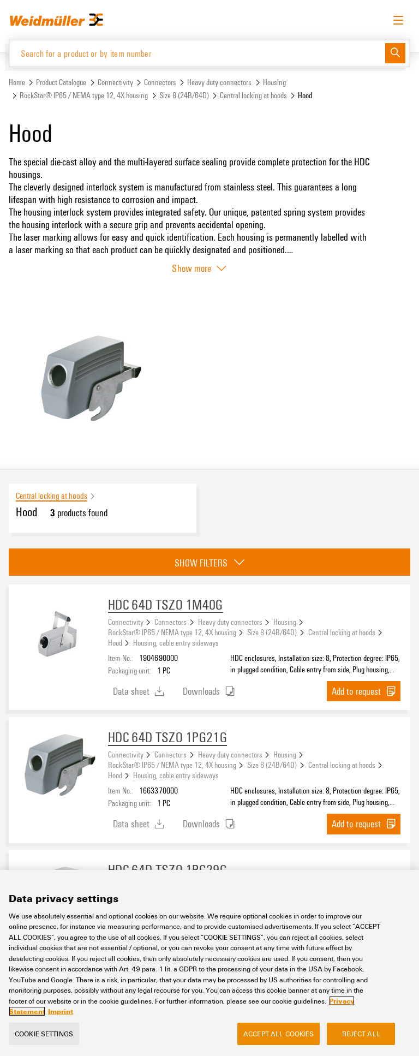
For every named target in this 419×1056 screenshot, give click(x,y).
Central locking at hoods (253, 95)
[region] (209, 963)
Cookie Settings (44, 1033)
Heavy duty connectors (219, 82)
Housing (274, 82)
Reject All (361, 1033)
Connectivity (115, 82)
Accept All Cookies (278, 1033)
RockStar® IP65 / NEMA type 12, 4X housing (84, 95)
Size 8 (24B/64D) (184, 95)
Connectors (160, 82)
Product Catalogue (61, 82)
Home (17, 82)
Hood (115, 642)
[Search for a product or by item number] (197, 53)
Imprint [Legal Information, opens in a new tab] (60, 1011)
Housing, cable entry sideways (176, 642)
